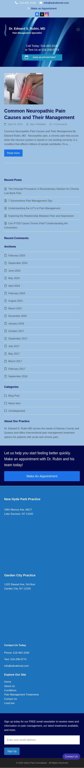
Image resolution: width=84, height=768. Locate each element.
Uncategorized (16, 410)
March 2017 (15, 361)
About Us (9, 686)
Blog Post (13, 395)
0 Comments (60, 124)
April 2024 (14, 285)
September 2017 (18, 338)
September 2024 (18, 263)
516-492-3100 (20, 652)
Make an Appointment (43, 8)
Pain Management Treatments (21, 694)
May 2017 (14, 353)
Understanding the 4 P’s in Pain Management (34, 208)
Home (7, 681)
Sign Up (11, 751)
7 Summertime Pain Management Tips (30, 200)
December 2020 (17, 315)
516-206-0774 (18, 659)
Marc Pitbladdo (38, 124)
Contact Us (10, 698)
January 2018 (16, 323)
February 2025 (16, 255)
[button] (78, 30)
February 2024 (16, 293)
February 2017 (16, 368)
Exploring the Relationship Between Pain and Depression (41, 215)
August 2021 (15, 300)
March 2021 (15, 308)
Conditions (10, 690)
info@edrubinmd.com (56, 2)
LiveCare (9, 703)
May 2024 (14, 278)
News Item (14, 403)
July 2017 (13, 346)
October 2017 (16, 331)
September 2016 (18, 376)
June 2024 (14, 270)
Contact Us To (12, 645)
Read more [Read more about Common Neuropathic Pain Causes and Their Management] (13, 153)
